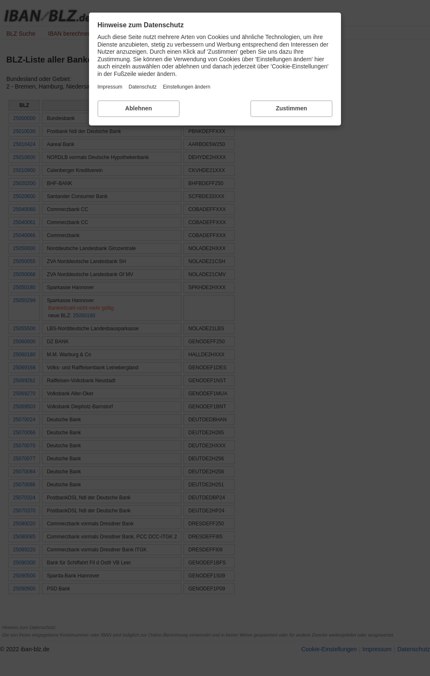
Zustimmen (291, 108)
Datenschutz (142, 87)
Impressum (109, 87)
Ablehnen (138, 108)
